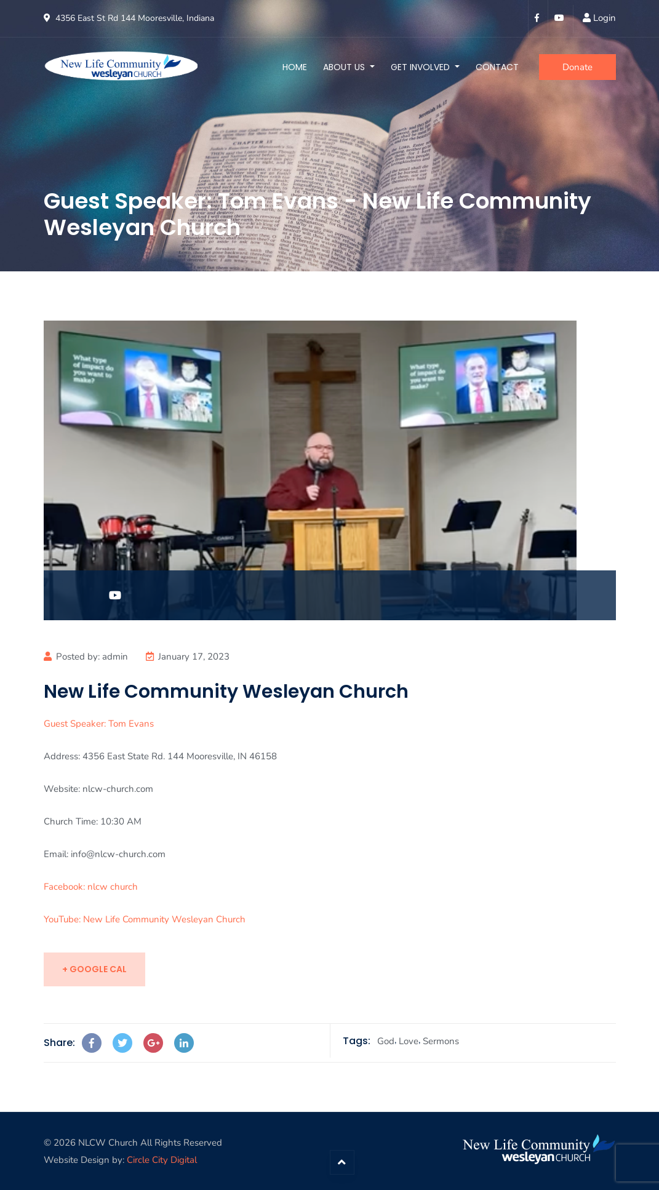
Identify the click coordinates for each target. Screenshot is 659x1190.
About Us (345, 67)
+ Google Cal (94, 969)
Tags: (356, 1041)
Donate (577, 67)
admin (115, 656)
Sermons (441, 1041)
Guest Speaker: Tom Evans (99, 723)
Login (604, 18)
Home (294, 67)
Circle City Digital (162, 1160)
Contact (497, 67)
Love (408, 1041)
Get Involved (421, 67)
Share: (59, 1043)
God (385, 1041)
